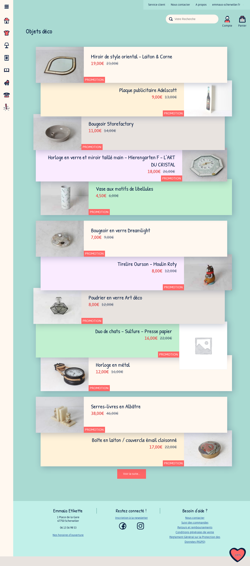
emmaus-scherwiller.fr (226, 5)
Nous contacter (180, 5)
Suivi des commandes (194, 532)
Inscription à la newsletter (131, 527)
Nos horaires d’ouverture (68, 545)
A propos (201, 5)
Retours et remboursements (194, 537)
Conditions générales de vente (195, 542)
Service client (156, 5)
